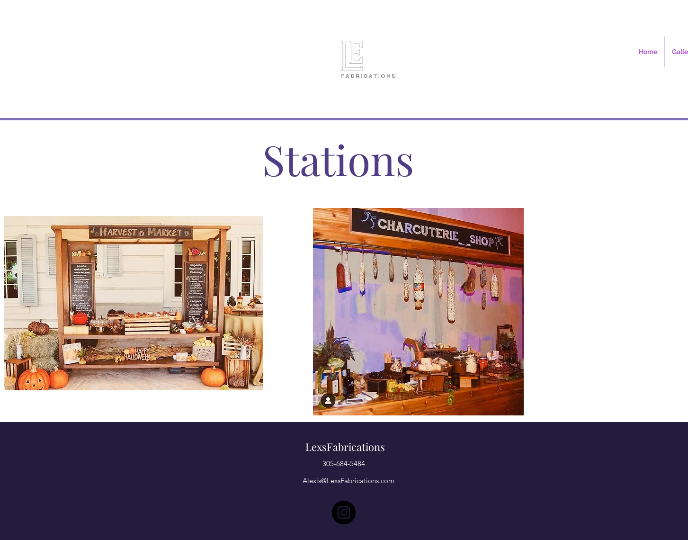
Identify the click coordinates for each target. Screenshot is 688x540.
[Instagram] (344, 512)
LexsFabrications (345, 447)
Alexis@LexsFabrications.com (348, 480)
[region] (133, 303)
